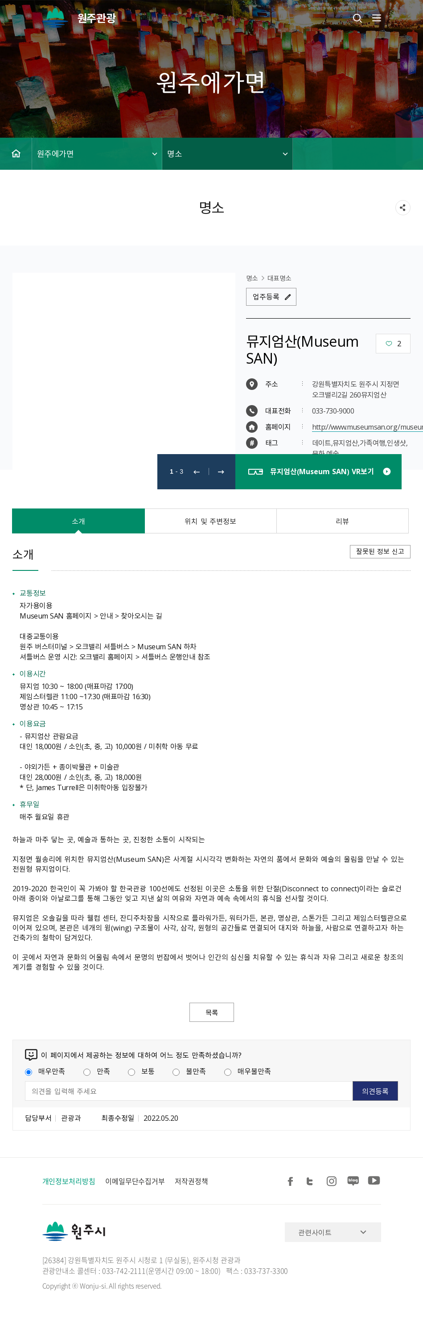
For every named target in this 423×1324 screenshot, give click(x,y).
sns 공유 (403, 207)
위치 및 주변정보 (210, 521)
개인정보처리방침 (68, 1181)
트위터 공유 (312, 1182)
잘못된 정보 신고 (380, 551)
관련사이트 (315, 1232)
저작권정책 (191, 1181)
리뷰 (342, 521)
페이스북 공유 (292, 1182)
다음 (221, 472)
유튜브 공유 (374, 1182)
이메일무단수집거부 (135, 1181)
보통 (141, 1071)
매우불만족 (247, 1071)
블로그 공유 (353, 1182)
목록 (211, 1012)
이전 (196, 472)
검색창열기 (357, 17)
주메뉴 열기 (375, 17)
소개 (78, 521)
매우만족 (45, 1071)
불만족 (189, 1071)
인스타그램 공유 (333, 1182)
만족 (96, 1071)
